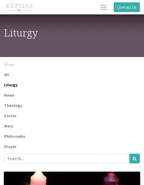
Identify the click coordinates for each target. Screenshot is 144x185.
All (6, 74)
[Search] (134, 158)
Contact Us (127, 7)
